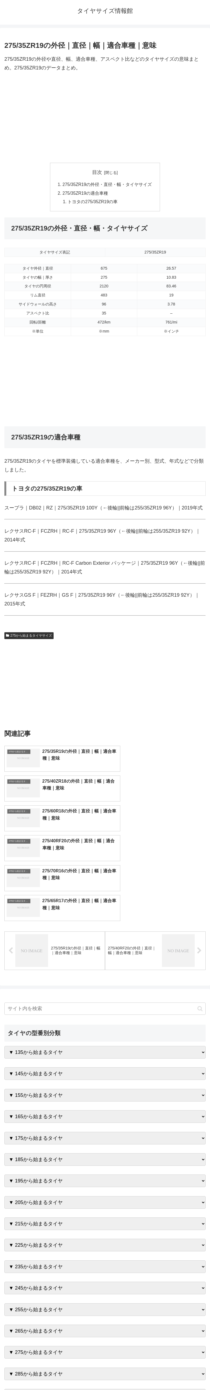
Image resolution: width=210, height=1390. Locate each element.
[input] (105, 920)
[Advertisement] (105, 117)
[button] (200, 920)
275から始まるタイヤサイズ (29, 636)
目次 (97, 172)
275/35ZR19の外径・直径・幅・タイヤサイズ (107, 184)
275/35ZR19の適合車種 (85, 193)
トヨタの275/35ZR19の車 (93, 202)
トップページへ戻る (53, 1372)
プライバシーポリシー (156, 1372)
